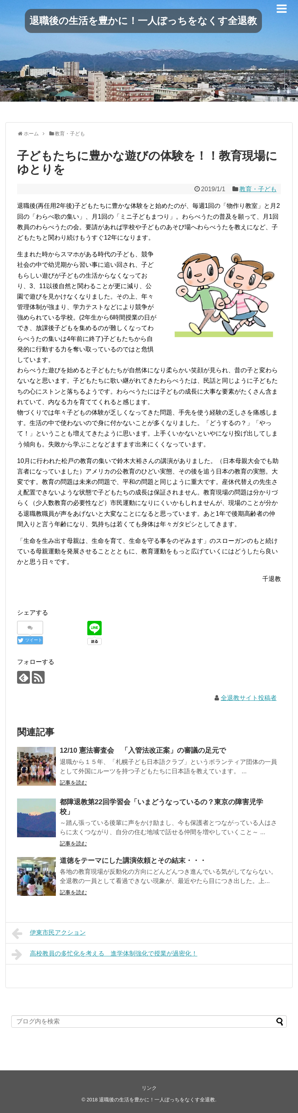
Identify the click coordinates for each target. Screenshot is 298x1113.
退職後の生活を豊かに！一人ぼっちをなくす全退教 (143, 20)
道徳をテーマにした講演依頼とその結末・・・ (133, 860)
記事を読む (73, 782)
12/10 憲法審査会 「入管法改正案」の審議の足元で (143, 750)
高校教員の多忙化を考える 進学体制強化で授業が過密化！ (105, 954)
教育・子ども (258, 189)
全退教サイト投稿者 (249, 698)
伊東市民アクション (49, 933)
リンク (149, 1088)
